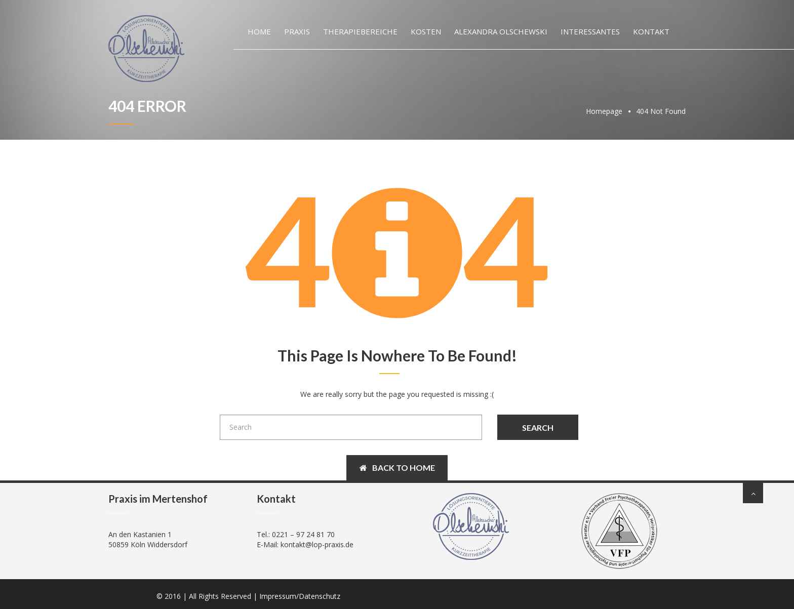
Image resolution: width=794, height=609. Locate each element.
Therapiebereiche (360, 31)
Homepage (604, 111)
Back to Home (397, 467)
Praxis (297, 31)
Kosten (426, 31)
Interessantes (590, 31)
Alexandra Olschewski (500, 31)
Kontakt (651, 31)
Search (537, 427)
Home (259, 31)
